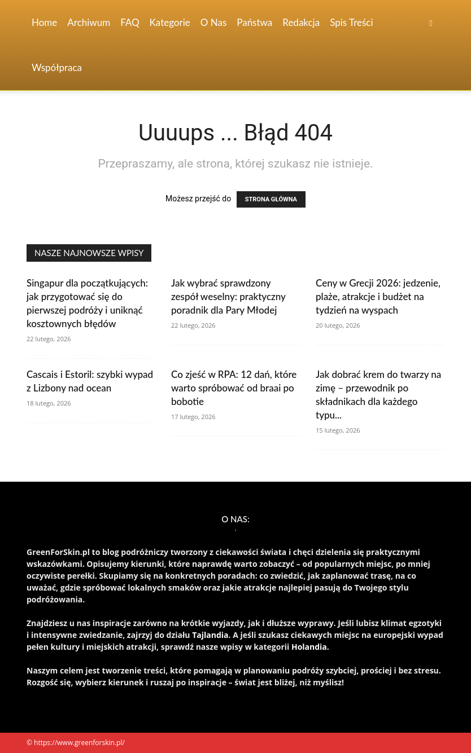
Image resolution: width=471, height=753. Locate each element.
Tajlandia (210, 634)
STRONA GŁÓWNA (271, 199)
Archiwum (88, 22)
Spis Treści (351, 22)
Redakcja (301, 22)
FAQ (129, 22)
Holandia (309, 646)
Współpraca (57, 67)
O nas (213, 22)
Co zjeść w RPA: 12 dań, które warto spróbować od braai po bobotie (233, 387)
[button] (430, 22)
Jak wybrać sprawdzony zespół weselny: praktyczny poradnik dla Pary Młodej (228, 296)
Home (44, 22)
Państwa (254, 22)
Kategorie (170, 22)
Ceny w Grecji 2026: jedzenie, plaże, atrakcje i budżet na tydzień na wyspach (378, 296)
